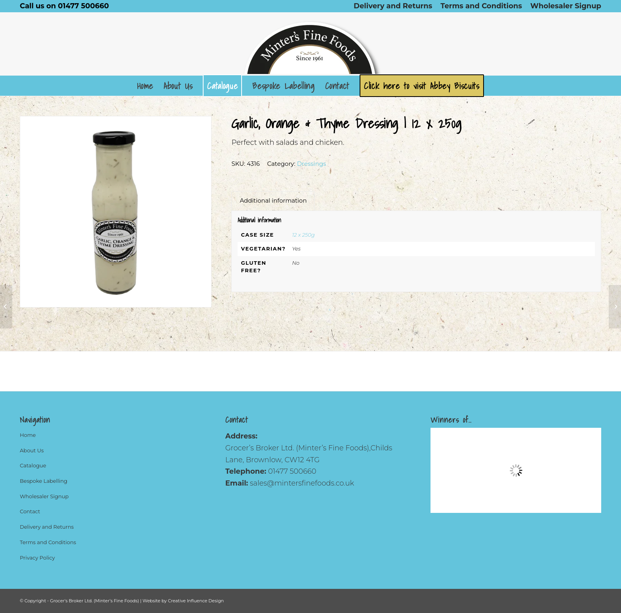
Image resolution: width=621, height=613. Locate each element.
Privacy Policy (37, 557)
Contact (30, 511)
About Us (32, 450)
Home (28, 435)
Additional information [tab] (273, 200)
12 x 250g (303, 235)
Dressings (311, 163)
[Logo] (310, 44)
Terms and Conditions (48, 542)
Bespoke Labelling (43, 481)
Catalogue (33, 465)
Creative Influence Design (196, 601)
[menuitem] (393, 6)
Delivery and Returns (47, 527)
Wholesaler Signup (44, 496)
